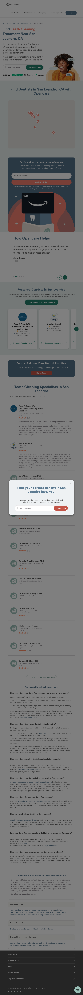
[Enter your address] (36, 508)
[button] (61, 508)
